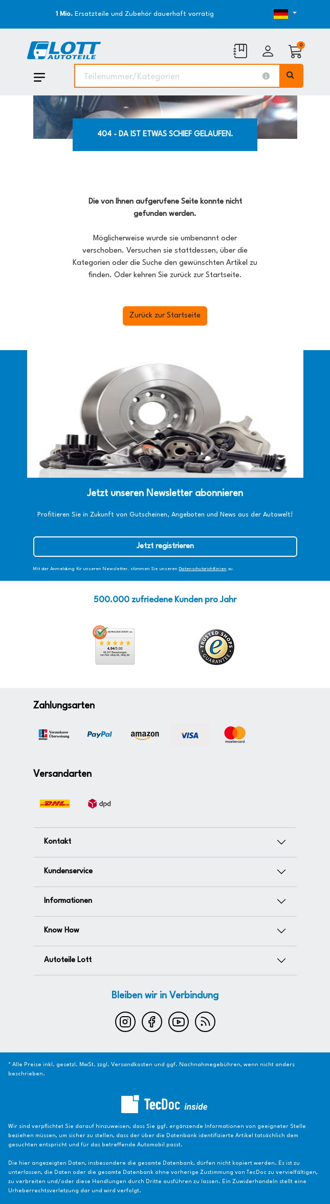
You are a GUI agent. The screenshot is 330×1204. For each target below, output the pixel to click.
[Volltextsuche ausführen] (291, 76)
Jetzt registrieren (165, 546)
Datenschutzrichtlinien (203, 569)
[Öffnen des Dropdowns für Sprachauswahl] (262, 14)
